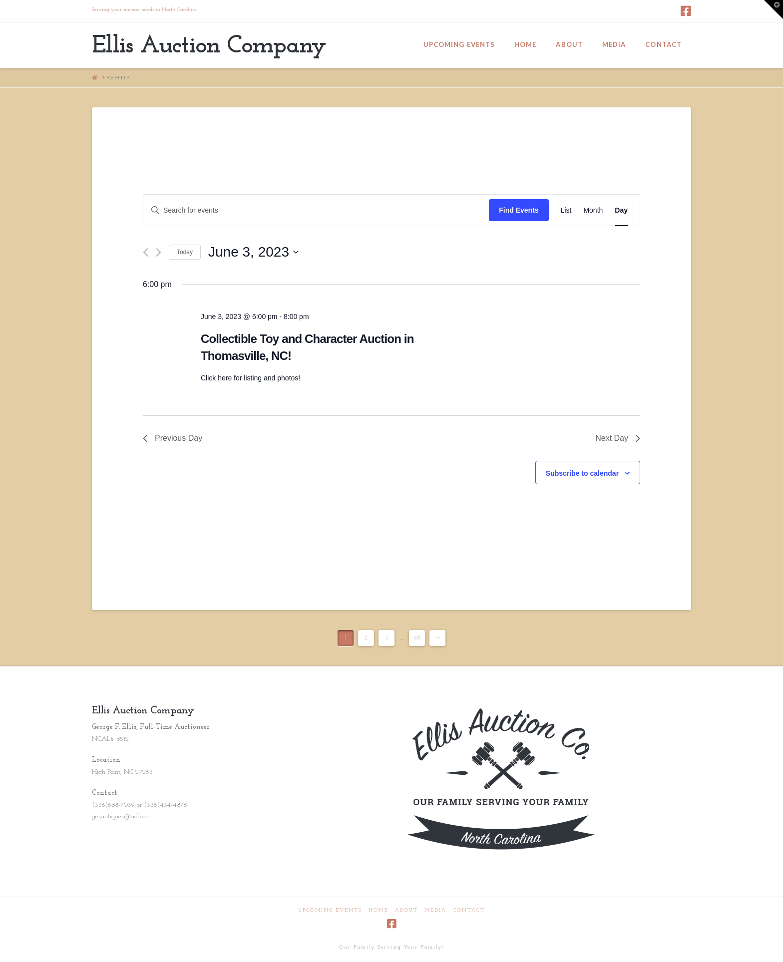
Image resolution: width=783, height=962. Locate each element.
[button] (773, 9)
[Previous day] (145, 252)
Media (435, 910)
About (406, 910)
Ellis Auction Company (209, 46)
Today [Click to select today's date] (185, 252)
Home (379, 910)
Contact (469, 910)
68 (417, 638)
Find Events (518, 210)
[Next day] (158, 252)
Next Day (617, 438)
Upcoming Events (330, 910)
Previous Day (172, 438)
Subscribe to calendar (582, 473)
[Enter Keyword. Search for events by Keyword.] (316, 210)
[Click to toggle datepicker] (253, 252)
